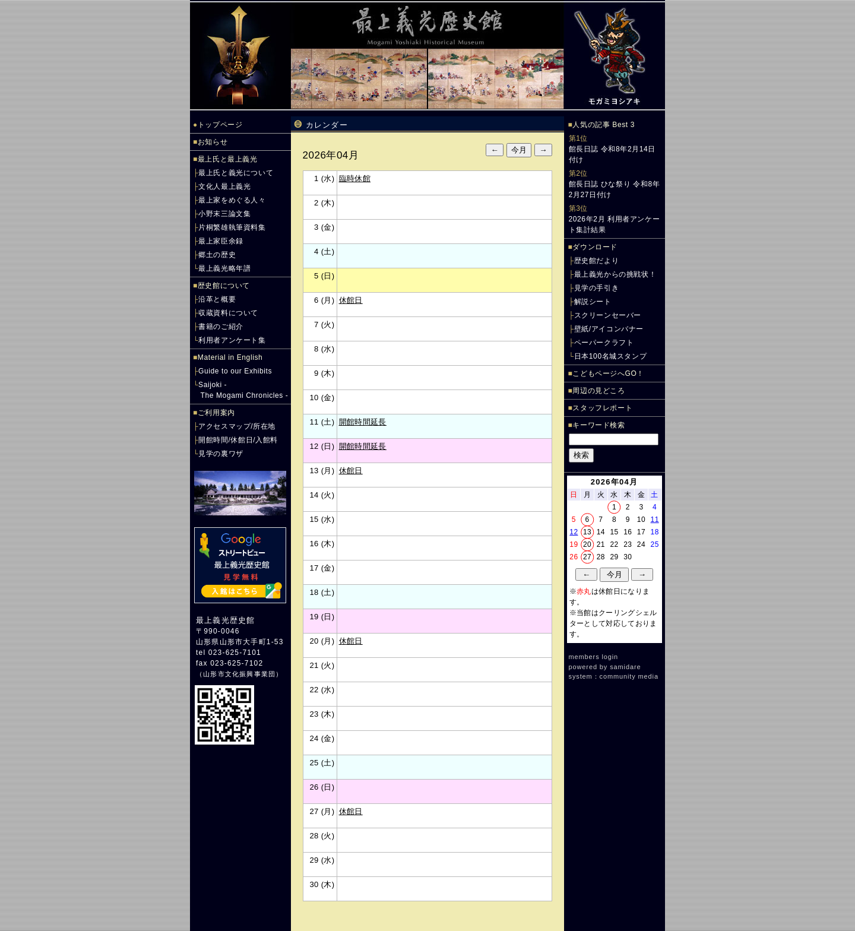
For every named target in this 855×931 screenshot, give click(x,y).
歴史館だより (596, 260)
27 (587, 557)
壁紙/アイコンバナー (609, 329)
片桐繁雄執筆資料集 (231, 227)
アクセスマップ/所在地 (237, 426)
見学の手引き (596, 288)
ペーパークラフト (604, 342)
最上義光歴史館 (225, 620)
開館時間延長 (363, 421)
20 (587, 544)
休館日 (351, 300)
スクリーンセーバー (607, 315)
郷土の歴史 (217, 255)
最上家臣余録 (220, 241)
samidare (625, 666)
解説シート (593, 301)
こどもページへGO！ (608, 373)
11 (655, 519)
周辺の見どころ (598, 391)
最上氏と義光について (235, 173)
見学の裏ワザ (220, 453)
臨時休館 (355, 178)
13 (587, 532)
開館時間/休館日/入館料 (238, 440)
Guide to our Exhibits (235, 371)
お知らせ (212, 142)
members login (594, 656)
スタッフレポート (602, 408)
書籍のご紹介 (220, 326)
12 (573, 532)
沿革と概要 (217, 299)
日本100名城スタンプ (610, 356)
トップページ (220, 125)
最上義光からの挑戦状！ (615, 274)
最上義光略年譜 (224, 268)
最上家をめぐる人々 (231, 200)
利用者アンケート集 (231, 340)
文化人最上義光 (224, 186)
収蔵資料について (228, 313)
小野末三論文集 (224, 214)
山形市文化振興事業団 (239, 673)
